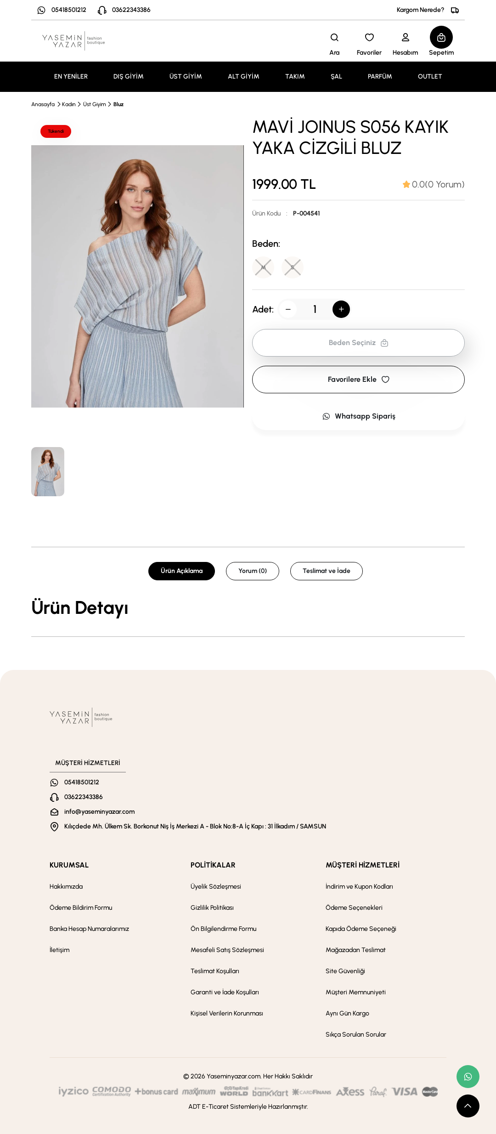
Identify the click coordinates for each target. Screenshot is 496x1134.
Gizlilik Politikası (212, 908)
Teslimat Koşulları (215, 971)
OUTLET (430, 76)
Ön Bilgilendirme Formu (223, 929)
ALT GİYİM (243, 76)
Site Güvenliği (345, 971)
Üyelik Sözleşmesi (216, 886)
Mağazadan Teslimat (356, 950)
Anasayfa (43, 104)
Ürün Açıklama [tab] (182, 571)
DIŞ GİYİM (128, 76)
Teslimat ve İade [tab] (326, 571)
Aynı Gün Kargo (347, 1013)
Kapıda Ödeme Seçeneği (361, 929)
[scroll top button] (468, 1105)
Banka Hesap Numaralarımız (89, 929)
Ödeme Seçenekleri (354, 908)
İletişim (59, 950)
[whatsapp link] (468, 1076)
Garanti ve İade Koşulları (225, 992)
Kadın (69, 104)
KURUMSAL (69, 865)
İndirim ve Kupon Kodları (359, 886)
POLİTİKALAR (213, 865)
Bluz (118, 104)
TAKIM (295, 76)
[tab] (434, 184)
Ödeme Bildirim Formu (81, 908)
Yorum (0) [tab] (252, 571)
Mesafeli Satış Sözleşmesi (227, 950)
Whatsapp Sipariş (358, 416)
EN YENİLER (71, 76)
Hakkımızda (66, 886)
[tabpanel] (248, 607)
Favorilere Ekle (358, 379)
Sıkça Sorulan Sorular (356, 1034)
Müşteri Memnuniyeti (356, 992)
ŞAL (336, 76)
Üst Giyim (94, 104)
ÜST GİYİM (185, 76)
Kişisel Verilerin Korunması (227, 1013)
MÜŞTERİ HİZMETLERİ (363, 865)
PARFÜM (380, 76)
